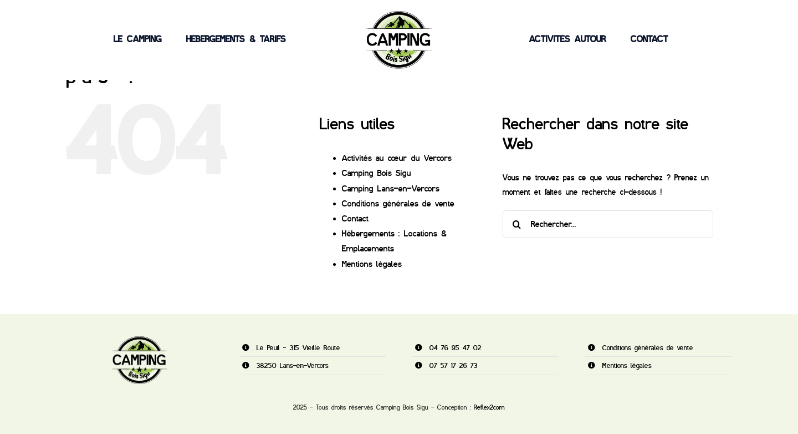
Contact (355, 219)
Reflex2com (489, 407)
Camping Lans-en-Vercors (390, 189)
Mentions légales (372, 264)
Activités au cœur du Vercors (397, 158)
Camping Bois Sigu (376, 173)
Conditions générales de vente (398, 204)
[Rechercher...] (608, 224)
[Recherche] (516, 224)
